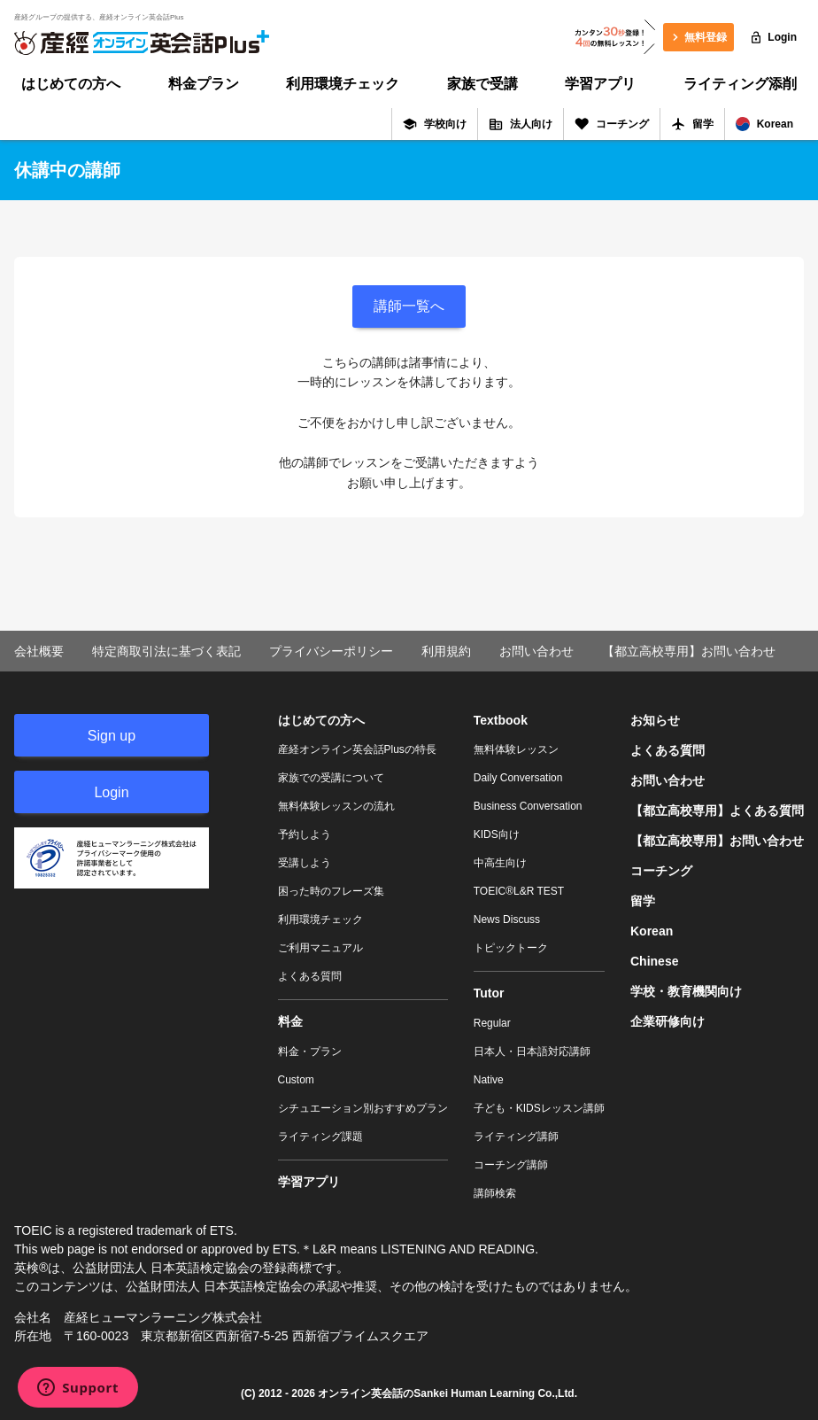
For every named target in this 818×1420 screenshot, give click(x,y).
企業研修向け (667, 1021)
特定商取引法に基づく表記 (166, 651)
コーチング (612, 124)
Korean (764, 124)
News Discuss (507, 919)
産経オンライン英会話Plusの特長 (357, 749)
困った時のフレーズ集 (331, 891)
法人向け (520, 124)
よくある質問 (310, 976)
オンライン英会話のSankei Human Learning (426, 1393)
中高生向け (500, 863)
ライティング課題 (320, 1136)
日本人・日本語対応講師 (532, 1051)
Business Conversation (528, 806)
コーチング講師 (511, 1165)
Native (489, 1080)
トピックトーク (511, 948)
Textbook (501, 720)
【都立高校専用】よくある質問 (717, 810)
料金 (290, 1021)
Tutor (489, 993)
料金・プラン (310, 1051)
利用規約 (446, 651)
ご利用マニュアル (320, 948)
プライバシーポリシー (331, 651)
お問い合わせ (536, 651)
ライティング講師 (516, 1136)
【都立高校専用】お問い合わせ (689, 651)
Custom (296, 1080)
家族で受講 (482, 83)
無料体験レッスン (516, 749)
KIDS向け (497, 834)
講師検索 (495, 1193)
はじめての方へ (70, 83)
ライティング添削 (740, 83)
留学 (692, 124)
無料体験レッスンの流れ (336, 806)
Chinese (654, 961)
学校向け (435, 124)
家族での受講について (331, 778)
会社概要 (39, 651)
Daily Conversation (518, 778)
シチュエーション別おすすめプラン (363, 1108)
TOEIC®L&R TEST (519, 891)
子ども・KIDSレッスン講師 (539, 1108)
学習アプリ (600, 83)
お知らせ (655, 720)
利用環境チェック (342, 83)
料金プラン (203, 83)
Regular (492, 1023)
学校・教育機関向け (686, 991)
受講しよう (304, 863)
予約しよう (304, 834)
